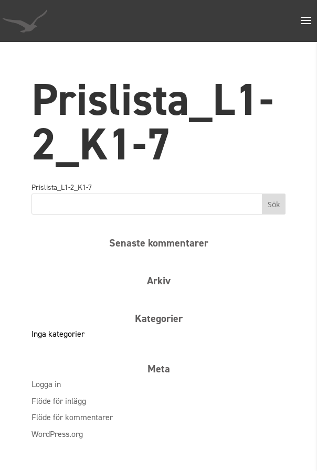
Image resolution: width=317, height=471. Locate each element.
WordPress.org (57, 434)
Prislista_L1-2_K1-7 (61, 187)
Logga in (46, 384)
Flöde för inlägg (58, 400)
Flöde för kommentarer (72, 417)
